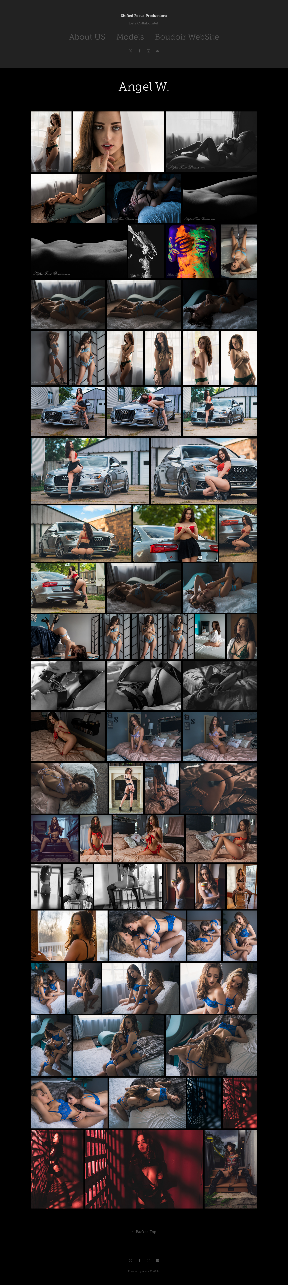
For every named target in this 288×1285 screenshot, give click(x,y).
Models (130, 36)
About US (87, 36)
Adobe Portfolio (151, 1271)
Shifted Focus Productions (144, 16)
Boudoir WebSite (187, 36)
